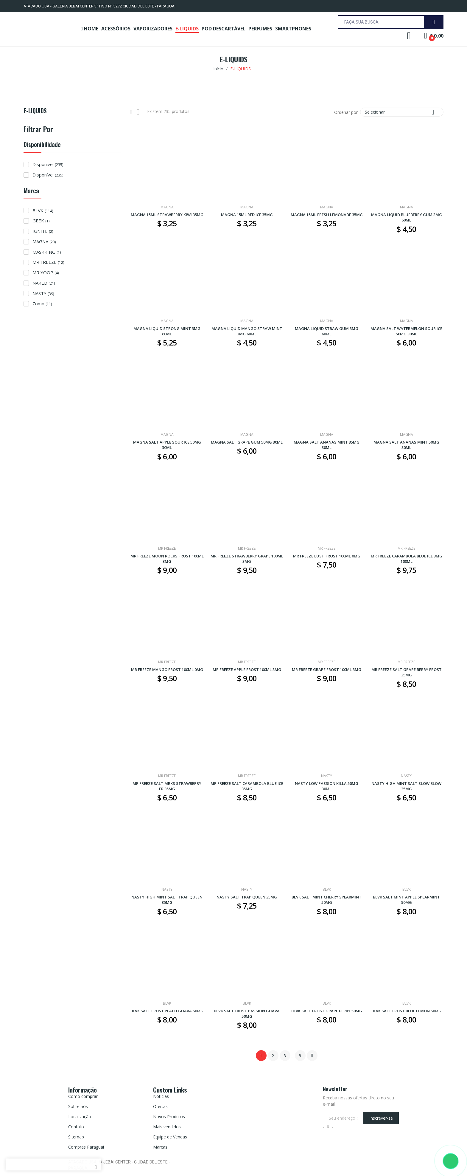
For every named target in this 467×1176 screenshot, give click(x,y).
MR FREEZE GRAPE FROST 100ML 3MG (326, 669)
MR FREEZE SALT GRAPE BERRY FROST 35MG (406, 672)
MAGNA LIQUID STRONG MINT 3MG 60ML (166, 331)
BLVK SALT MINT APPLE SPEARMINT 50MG (406, 899)
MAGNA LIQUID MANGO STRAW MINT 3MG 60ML (246, 331)
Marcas (160, 1147)
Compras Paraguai (86, 1147)
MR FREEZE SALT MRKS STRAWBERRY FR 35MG (167, 786)
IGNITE (42, 231)
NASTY (43, 293)
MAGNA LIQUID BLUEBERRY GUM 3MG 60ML (406, 217)
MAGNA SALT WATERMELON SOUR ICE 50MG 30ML (406, 331)
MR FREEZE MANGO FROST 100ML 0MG (167, 669)
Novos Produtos (169, 1116)
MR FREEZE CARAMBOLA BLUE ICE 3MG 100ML (406, 558)
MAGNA (44, 241)
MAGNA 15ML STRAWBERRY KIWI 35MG (167, 214)
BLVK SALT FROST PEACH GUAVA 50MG (166, 1011)
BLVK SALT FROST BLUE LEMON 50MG (406, 1011)
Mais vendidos (167, 1126)
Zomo (42, 303)
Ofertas (160, 1106)
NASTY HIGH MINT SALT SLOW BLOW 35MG (406, 786)
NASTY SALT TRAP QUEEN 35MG (247, 897)
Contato (76, 1126)
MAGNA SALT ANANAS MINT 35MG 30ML (326, 444)
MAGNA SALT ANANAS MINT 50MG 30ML (406, 444)
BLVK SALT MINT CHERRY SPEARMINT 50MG (327, 899)
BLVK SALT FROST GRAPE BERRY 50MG (326, 1011)
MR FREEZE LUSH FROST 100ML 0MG (326, 556)
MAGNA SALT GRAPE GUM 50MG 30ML (247, 442)
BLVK (42, 210)
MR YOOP (45, 272)
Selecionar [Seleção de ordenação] (402, 112)
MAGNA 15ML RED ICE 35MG (247, 214)
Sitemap (76, 1137)
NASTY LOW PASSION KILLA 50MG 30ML (326, 786)
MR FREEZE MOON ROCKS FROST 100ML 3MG (167, 558)
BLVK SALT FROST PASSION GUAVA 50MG (247, 1013)
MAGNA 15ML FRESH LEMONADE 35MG (327, 214)
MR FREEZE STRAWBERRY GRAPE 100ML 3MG (247, 558)
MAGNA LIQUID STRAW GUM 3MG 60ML (326, 331)
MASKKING (46, 252)
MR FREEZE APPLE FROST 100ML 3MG (247, 669)
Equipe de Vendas (170, 1137)
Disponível (47, 164)
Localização (79, 1116)
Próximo (312, 1056)
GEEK (40, 221)
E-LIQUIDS (35, 111)
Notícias (161, 1096)
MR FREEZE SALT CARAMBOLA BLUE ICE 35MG (247, 786)
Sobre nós (78, 1106)
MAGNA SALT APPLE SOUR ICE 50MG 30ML (167, 444)
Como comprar (83, 1096)
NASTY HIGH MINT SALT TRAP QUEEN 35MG (167, 899)
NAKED (43, 283)
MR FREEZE (48, 262)
